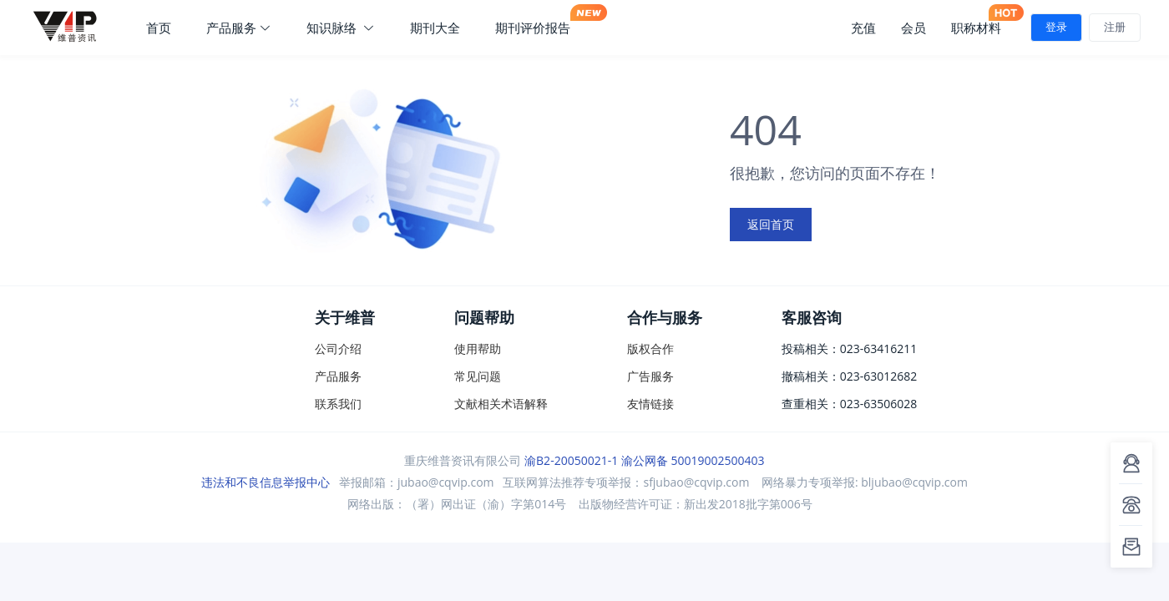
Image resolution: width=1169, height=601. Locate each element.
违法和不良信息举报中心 (265, 482)
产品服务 (238, 27)
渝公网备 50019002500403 (693, 460)
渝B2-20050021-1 (571, 460)
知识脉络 (340, 27)
